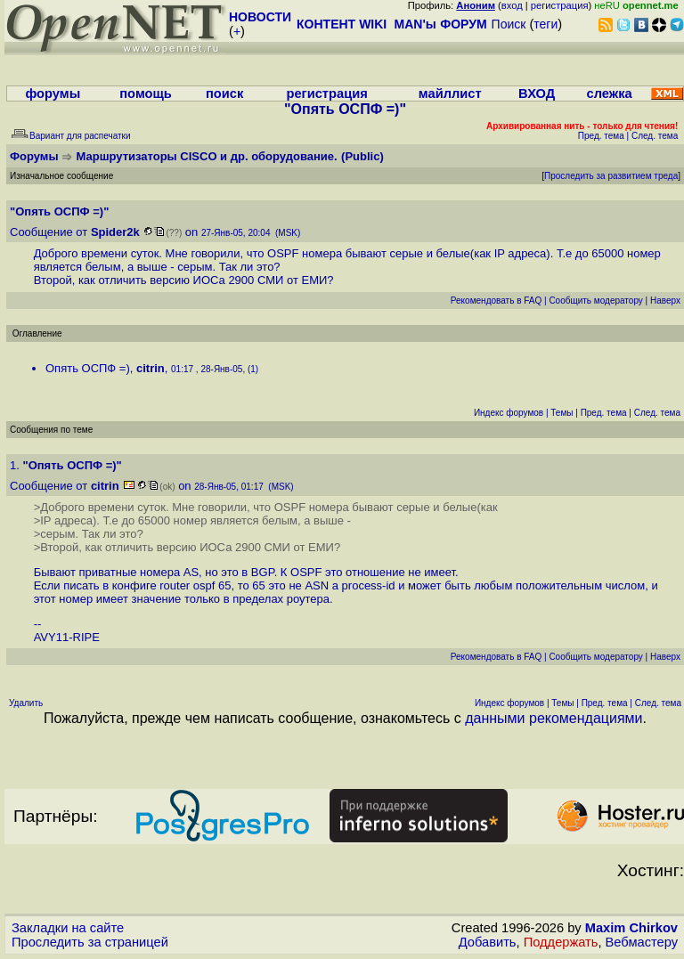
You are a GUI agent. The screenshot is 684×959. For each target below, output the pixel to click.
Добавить (488, 942)
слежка (609, 93)
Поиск (509, 24)
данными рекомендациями (553, 718)
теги (545, 24)
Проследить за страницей (90, 942)
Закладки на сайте (68, 928)
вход (512, 5)
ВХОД (536, 93)
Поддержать (561, 942)
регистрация (560, 5)
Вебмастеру (642, 942)
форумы (52, 93)
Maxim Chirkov (631, 928)
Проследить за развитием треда (611, 176)
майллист (450, 93)
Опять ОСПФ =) (87, 368)
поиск (224, 93)
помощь (145, 93)
